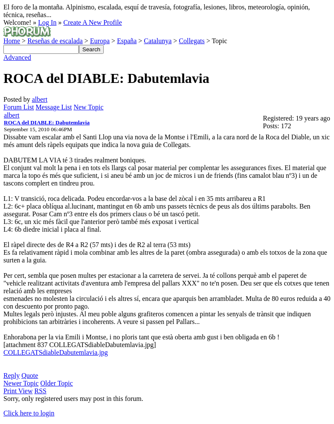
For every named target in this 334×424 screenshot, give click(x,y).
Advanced (17, 57)
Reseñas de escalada (55, 40)
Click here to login (29, 413)
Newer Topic (21, 383)
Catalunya (157, 40)
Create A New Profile (92, 22)
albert (39, 99)
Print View (18, 391)
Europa (100, 40)
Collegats (191, 40)
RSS (40, 391)
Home (11, 40)
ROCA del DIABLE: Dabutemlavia (47, 122)
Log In (47, 22)
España (127, 40)
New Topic (88, 107)
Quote (29, 375)
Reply (11, 375)
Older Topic (57, 383)
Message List (54, 107)
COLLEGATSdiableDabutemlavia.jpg (55, 352)
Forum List (18, 107)
